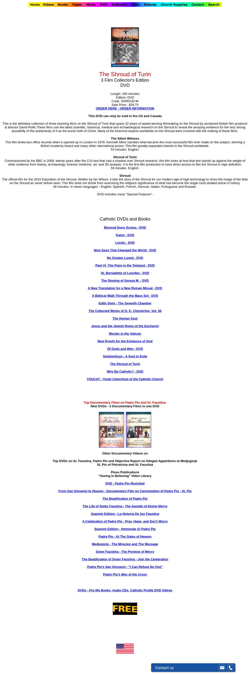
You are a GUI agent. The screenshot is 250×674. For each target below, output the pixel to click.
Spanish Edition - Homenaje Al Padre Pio (125, 529)
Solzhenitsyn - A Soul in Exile (125, 356)
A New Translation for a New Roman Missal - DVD (125, 288)
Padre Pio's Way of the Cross (125, 574)
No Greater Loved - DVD (125, 258)
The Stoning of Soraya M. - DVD (125, 280)
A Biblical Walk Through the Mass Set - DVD (125, 296)
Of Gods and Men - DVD (125, 349)
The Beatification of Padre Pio (125, 498)
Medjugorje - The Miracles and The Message (125, 544)
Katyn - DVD (125, 235)
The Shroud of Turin (125, 364)
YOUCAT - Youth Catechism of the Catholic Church (125, 379)
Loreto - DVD (125, 242)
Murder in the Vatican (125, 333)
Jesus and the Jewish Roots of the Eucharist (125, 326)
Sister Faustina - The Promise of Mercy (125, 551)
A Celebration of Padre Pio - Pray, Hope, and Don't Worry (125, 521)
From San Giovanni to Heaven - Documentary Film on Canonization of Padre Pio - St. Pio (125, 491)
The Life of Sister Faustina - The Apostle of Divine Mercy (125, 506)
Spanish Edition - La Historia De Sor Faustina (125, 514)
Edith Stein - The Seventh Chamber (125, 303)
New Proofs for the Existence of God (124, 341)
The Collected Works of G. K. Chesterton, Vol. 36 (125, 311)
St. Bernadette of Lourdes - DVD (125, 273)
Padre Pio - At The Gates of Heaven (125, 536)
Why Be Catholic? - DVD (125, 371)
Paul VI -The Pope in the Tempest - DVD (125, 265)
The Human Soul (125, 318)
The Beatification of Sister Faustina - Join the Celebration (125, 559)
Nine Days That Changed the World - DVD (125, 250)
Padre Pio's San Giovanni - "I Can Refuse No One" (125, 567)
